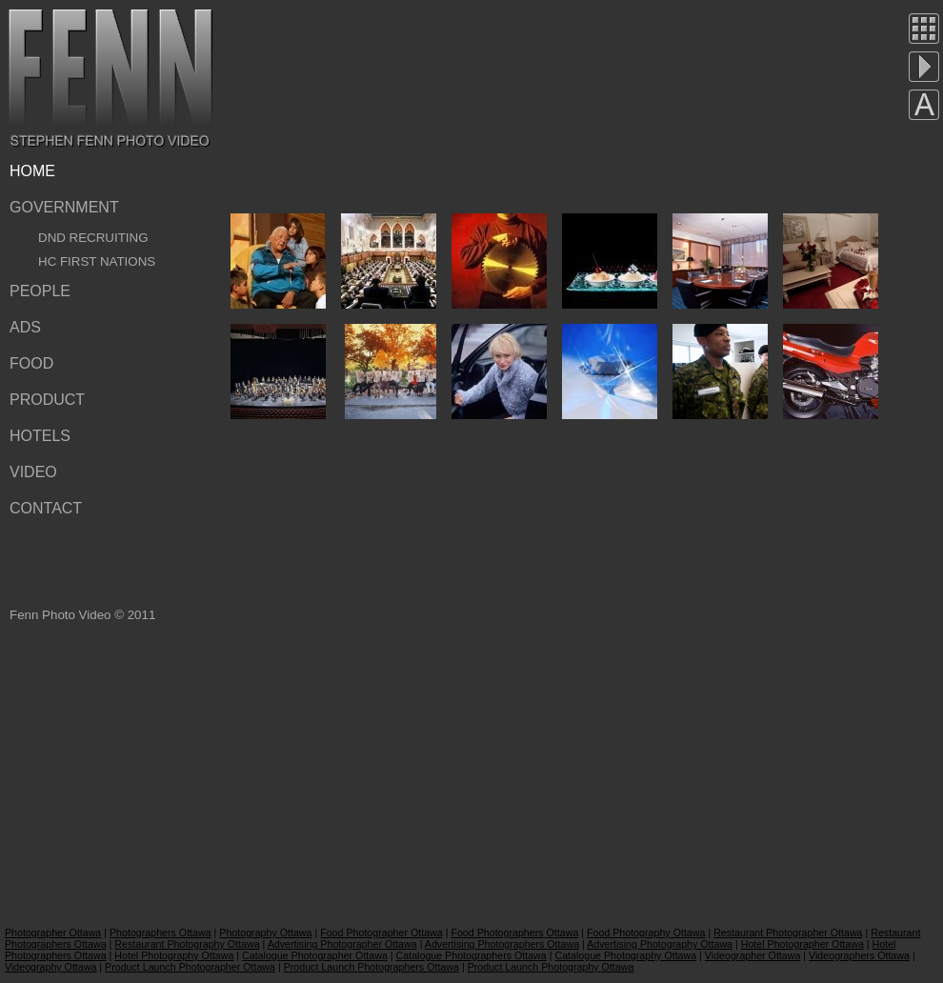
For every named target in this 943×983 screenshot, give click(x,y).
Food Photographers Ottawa (514, 932)
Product (47, 399)
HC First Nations (96, 261)
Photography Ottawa (265, 932)
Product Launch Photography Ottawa (551, 967)
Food (31, 363)
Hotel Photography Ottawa (173, 955)
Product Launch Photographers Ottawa (371, 967)
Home (32, 171)
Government (64, 207)
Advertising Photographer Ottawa (342, 944)
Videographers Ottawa (859, 955)
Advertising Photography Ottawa (659, 944)
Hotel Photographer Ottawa (802, 944)
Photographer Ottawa (53, 932)
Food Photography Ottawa (646, 932)
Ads (25, 327)
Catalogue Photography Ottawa (625, 955)
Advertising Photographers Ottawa (502, 944)
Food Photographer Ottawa (381, 932)
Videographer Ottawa (753, 955)
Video (33, 472)
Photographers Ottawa (160, 932)
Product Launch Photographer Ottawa (190, 967)
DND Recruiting (93, 238)
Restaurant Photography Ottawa (186, 944)
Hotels (40, 436)
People (40, 291)
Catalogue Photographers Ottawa (471, 955)
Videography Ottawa (50, 967)
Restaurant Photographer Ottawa (787, 932)
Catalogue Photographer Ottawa (315, 955)
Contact (46, 508)
